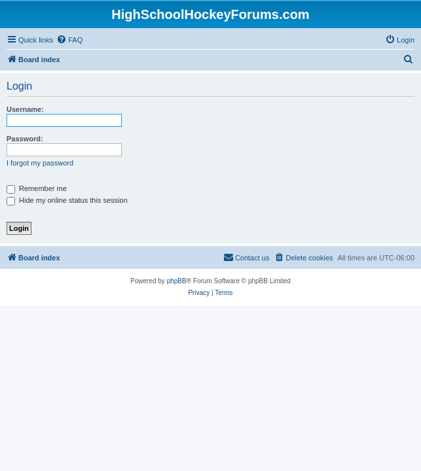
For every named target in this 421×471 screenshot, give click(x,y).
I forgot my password (40, 163)
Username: (25, 109)
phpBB (177, 281)
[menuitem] (69, 40)
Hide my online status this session (67, 200)
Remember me (37, 188)
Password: (25, 139)
